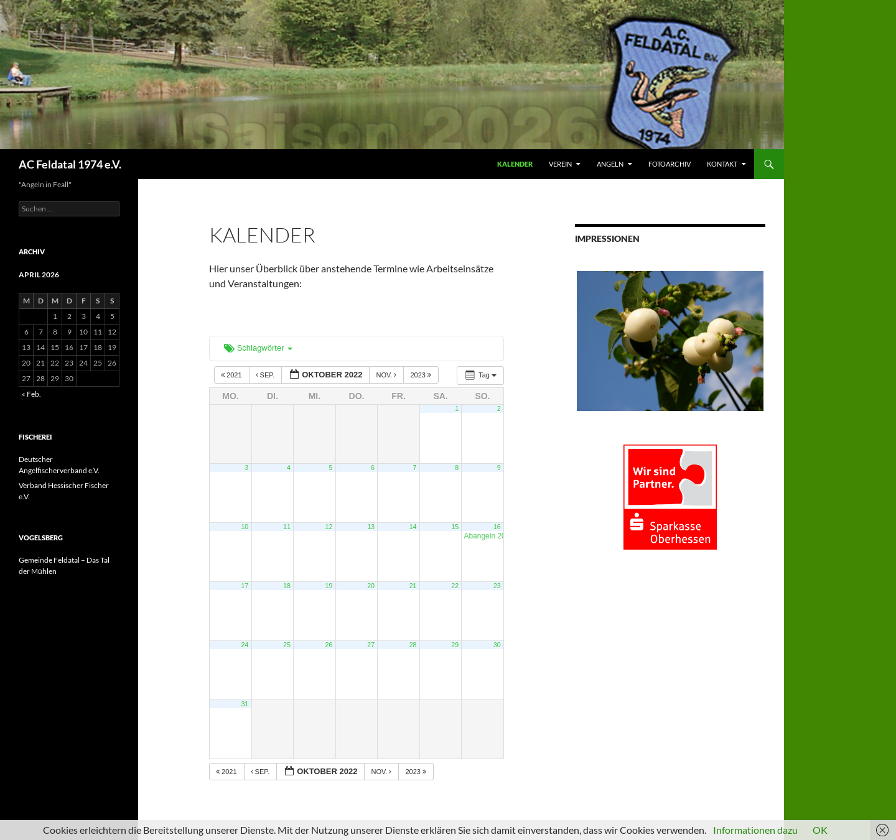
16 (497, 526)
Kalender (515, 164)
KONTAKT (722, 164)
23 (497, 585)
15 (455, 526)
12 (329, 526)
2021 (232, 375)
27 (371, 644)
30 (497, 644)
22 (455, 585)
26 (329, 644)
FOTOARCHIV (669, 164)
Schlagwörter (258, 348)
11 (287, 526)
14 (413, 526)
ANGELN (610, 164)
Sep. (266, 375)
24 (244, 644)
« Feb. (31, 394)
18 (287, 585)
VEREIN (560, 164)
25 (287, 644)
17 (244, 585)
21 (413, 585)
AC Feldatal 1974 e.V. (70, 164)
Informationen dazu (755, 830)
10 (244, 526)
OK (820, 830)
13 (371, 526)
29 (455, 644)
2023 (421, 375)
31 (244, 704)
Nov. (387, 375)
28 (413, 644)
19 (329, 585)
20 (371, 585)
